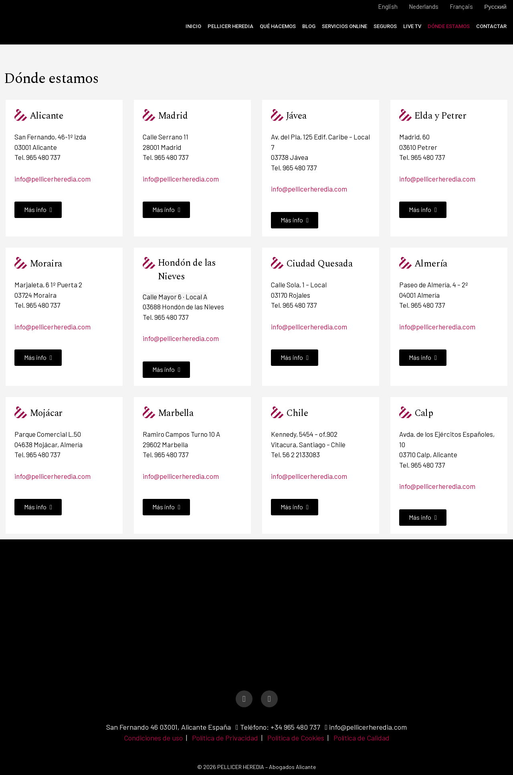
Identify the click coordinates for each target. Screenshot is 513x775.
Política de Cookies (295, 737)
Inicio (193, 26)
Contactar (491, 26)
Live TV (412, 26)
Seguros (385, 26)
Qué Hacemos (278, 26)
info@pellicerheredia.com (52, 179)
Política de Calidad (361, 737)
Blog (308, 26)
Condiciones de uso (153, 737)
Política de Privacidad (225, 737)
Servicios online (344, 26)
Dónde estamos (449, 26)
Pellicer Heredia (230, 26)
